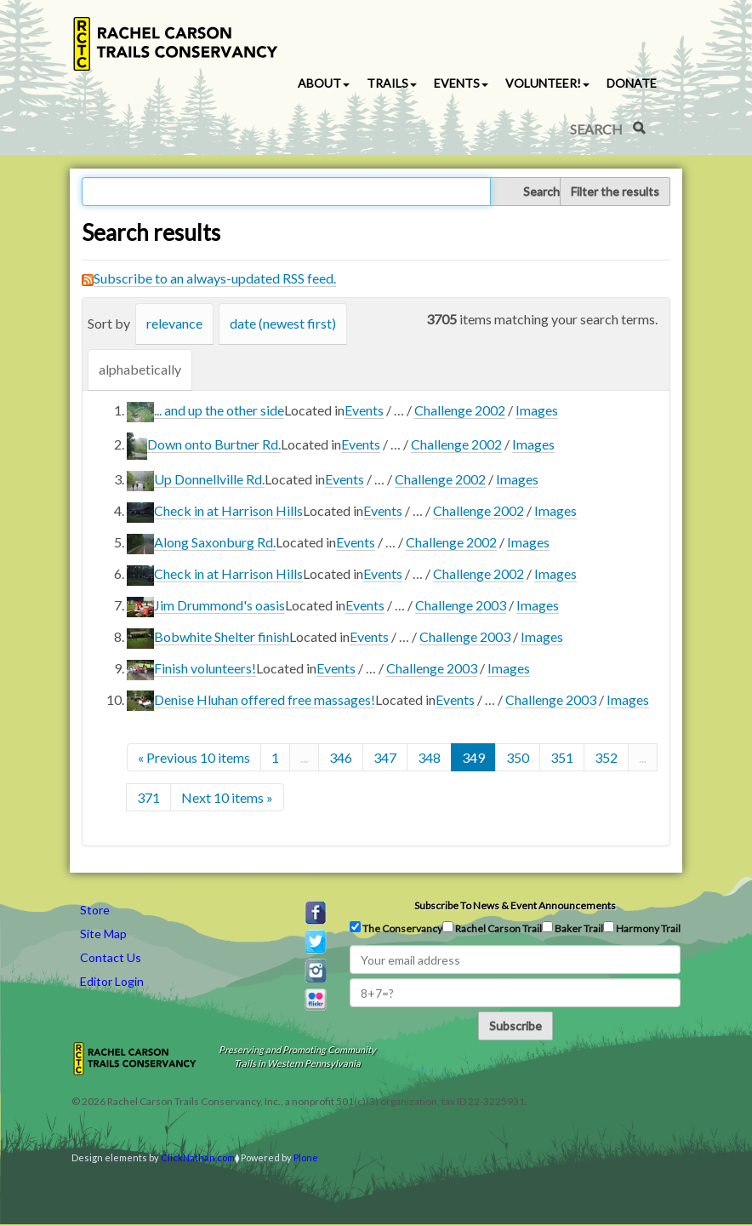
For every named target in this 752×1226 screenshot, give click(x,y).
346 (340, 757)
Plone (305, 1157)
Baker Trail (572, 928)
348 (429, 757)
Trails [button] (392, 83)
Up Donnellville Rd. (209, 479)
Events (364, 410)
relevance (174, 323)
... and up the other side (219, 410)
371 (148, 797)
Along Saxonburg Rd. (215, 542)
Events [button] (461, 83)
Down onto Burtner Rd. (214, 444)
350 (517, 757)
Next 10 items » (227, 797)
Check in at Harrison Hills (228, 510)
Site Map (103, 933)
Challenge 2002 (459, 410)
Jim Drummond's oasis (219, 605)
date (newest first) (283, 323)
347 (384, 757)
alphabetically (140, 369)
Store (95, 909)
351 (561, 757)
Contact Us (110, 957)
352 (606, 757)
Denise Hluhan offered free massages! (264, 699)
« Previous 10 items (194, 757)
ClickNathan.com (198, 1157)
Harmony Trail (642, 928)
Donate (632, 83)
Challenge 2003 (460, 605)
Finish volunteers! (205, 668)
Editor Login (112, 981)
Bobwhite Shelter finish (221, 636)
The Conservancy (396, 928)
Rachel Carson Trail (492, 928)
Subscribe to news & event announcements (515, 905)
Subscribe (515, 1025)
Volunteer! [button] (547, 83)
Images (537, 410)
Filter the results (615, 191)
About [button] (324, 83)
